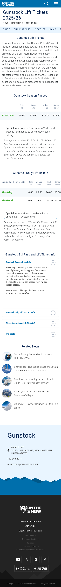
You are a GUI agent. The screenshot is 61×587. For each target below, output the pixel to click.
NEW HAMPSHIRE (13, 23)
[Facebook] (44, 559)
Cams (53, 29)
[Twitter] (27, 559)
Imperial (36, 546)
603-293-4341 (14, 459)
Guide (6, 29)
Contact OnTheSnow (30, 521)
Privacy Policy (30, 536)
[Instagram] (36, 559)
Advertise (31, 525)
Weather (40, 29)
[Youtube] (18, 559)
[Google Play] (23, 568)
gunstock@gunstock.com (22, 464)
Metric (29, 546)
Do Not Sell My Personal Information (30, 550)
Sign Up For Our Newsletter (30, 531)
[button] (46, 3)
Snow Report (22, 29)
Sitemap (30, 543)
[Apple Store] (40, 568)
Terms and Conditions (30, 539)
